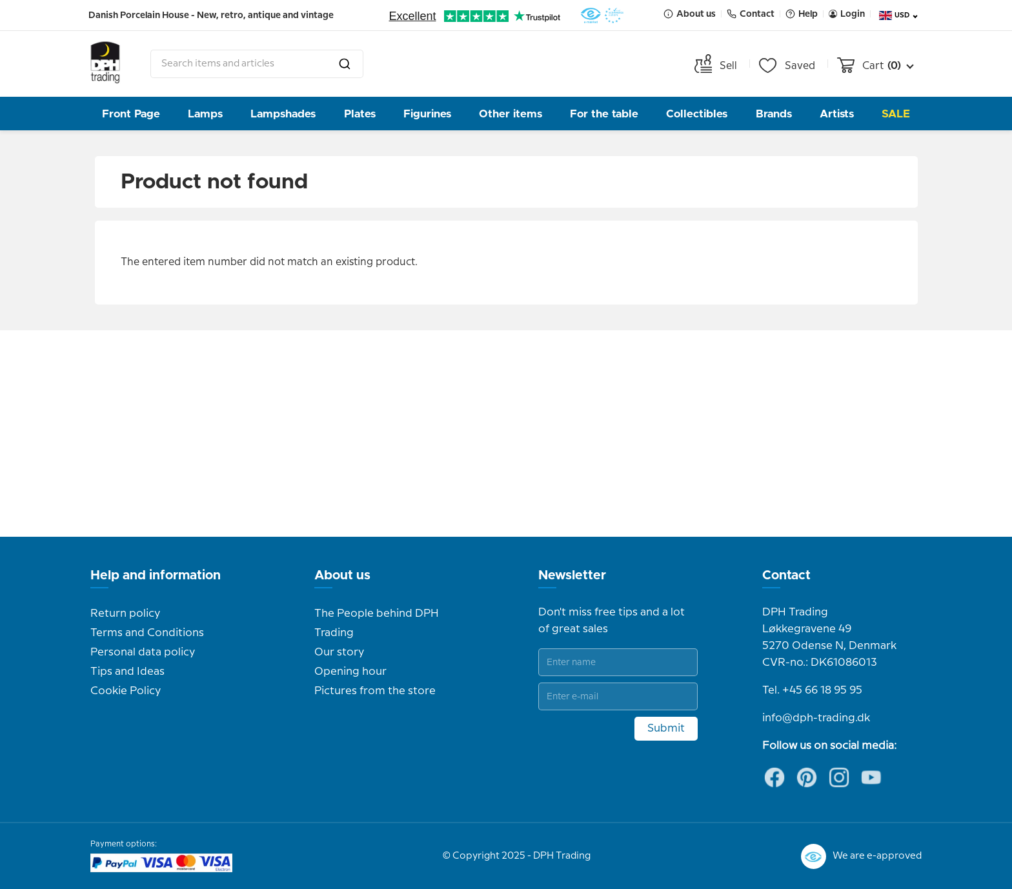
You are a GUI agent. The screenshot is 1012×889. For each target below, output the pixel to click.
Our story (339, 652)
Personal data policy (142, 652)
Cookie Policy (125, 691)
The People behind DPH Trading (376, 623)
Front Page (131, 113)
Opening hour (350, 671)
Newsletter (572, 575)
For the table (604, 113)
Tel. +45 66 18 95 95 (812, 690)
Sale (896, 113)
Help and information (155, 575)
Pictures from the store (375, 691)
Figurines (427, 113)
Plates (360, 113)
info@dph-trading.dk (816, 718)
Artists (837, 113)
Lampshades (283, 113)
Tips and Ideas (127, 671)
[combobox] (256, 64)
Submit (666, 728)
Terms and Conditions (147, 633)
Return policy (125, 613)
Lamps (205, 113)
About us (342, 575)
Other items (510, 113)
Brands (774, 113)
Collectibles (696, 113)
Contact (786, 575)
